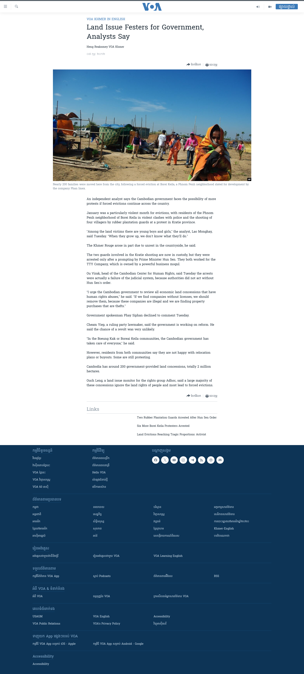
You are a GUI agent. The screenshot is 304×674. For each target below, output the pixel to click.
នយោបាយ (98, 507)
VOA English (101, 617)
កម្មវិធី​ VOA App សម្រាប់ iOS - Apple (54, 644)
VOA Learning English (168, 556)
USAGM (37, 617)
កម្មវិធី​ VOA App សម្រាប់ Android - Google (118, 644)
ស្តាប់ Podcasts (102, 576)
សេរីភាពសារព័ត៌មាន (224, 514)
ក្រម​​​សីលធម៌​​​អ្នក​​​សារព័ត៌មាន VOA (171, 596)
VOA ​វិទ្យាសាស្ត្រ (41, 480)
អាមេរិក (36, 522)
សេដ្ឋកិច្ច (97, 514)
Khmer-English (224, 529)
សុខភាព (97, 529)
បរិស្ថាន (157, 507)
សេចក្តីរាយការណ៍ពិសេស (166, 536)
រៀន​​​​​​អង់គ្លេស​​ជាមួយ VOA (106, 556)
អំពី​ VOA (38, 596)
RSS (216, 576)
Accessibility (162, 617)
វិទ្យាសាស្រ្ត (159, 514)
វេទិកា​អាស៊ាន (99, 487)
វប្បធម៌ (157, 522)
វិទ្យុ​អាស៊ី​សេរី (160, 624)
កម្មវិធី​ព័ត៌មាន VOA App (46, 576)
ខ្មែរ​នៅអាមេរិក (40, 529)
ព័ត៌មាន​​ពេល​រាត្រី (101, 465)
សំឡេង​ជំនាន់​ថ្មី (100, 480)
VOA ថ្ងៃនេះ (39, 473)
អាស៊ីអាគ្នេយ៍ (39, 536)
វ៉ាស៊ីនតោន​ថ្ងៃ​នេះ (41, 465)
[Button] (194, 65)
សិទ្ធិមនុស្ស (98, 522)
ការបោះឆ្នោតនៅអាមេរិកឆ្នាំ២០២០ (231, 522)
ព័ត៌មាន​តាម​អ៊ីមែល (163, 576)
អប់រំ (95, 536)
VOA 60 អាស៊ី (40, 487)
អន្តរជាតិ (37, 514)
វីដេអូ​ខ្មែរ (37, 458)
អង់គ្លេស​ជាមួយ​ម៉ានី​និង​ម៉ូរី (45, 556)
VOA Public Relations (46, 624)
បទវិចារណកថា (221, 536)
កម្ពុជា (36, 507)
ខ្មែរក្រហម (159, 529)
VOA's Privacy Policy (106, 624)
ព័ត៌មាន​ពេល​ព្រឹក (101, 458)
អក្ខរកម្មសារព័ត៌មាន (224, 507)
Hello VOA (99, 473)
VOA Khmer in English (106, 19)
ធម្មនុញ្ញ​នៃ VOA (101, 596)
